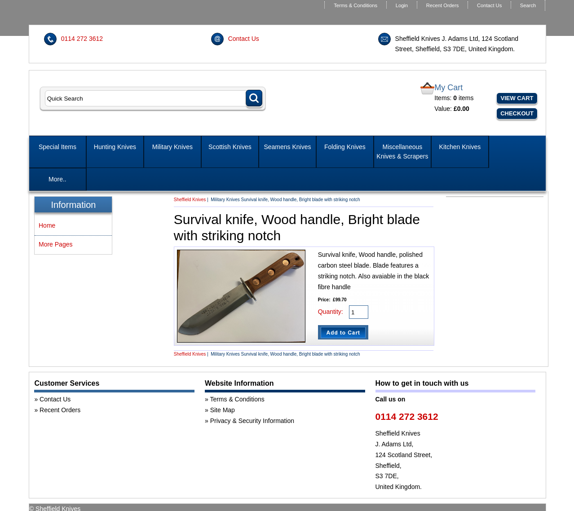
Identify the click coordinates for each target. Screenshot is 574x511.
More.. (57, 179)
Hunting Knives (115, 146)
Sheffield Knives (190, 199)
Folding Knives (345, 146)
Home (47, 225)
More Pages (55, 244)
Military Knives (172, 146)
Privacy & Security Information (252, 420)
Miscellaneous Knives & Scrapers (402, 151)
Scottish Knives (230, 146)
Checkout (517, 113)
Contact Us (489, 5)
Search (528, 5)
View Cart (517, 98)
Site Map (222, 410)
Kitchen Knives (460, 146)
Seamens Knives (287, 146)
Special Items (57, 146)
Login (402, 5)
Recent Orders (442, 5)
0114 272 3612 (82, 38)
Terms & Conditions (355, 5)
